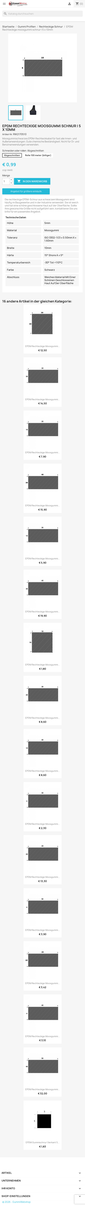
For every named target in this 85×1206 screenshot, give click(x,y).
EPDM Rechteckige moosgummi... (42, 346)
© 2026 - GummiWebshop (16, 1202)
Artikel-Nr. (7, 134)
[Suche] (42, 14)
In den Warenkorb (32, 181)
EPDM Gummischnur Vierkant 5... (42, 1142)
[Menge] (6, 181)
